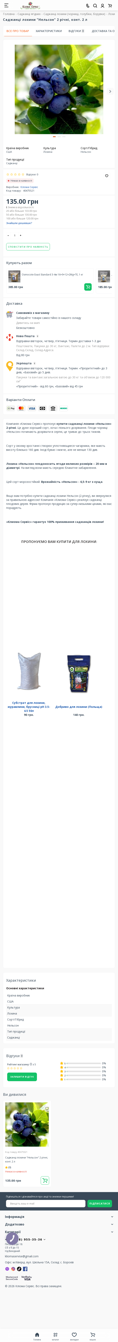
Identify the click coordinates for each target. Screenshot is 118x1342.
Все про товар (17, 31)
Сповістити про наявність (28, 246)
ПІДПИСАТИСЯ (99, 1203)
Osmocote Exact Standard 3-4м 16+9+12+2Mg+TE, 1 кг (52, 274)
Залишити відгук (22, 1076)
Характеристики (49, 31)
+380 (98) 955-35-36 (25, 1239)
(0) (8, 1167)
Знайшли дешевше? (19, 223)
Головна (9, 14)
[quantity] (15, 235)
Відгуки (76, 31)
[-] (8, 235)
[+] (21, 235)
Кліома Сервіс (29, 187)
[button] (54, 136)
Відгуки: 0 (31, 174)
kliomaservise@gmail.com (22, 1256)
